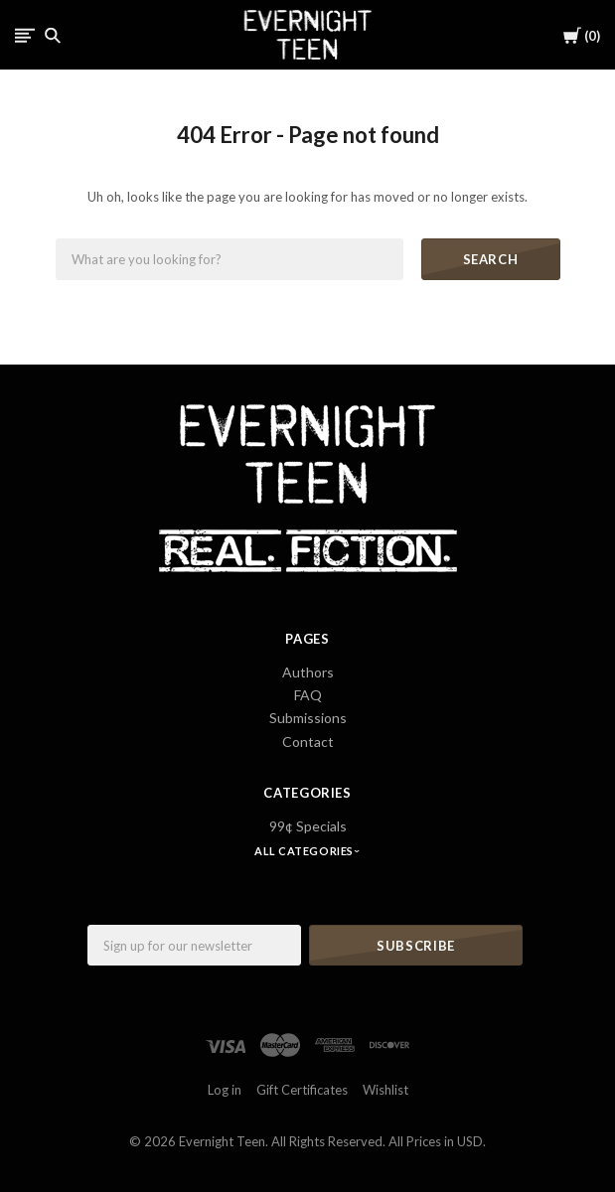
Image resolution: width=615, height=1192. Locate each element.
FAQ (308, 694)
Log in (224, 1090)
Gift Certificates (302, 1090)
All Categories (305, 850)
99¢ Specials (308, 826)
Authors (308, 672)
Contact (308, 741)
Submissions (308, 717)
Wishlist (385, 1090)
